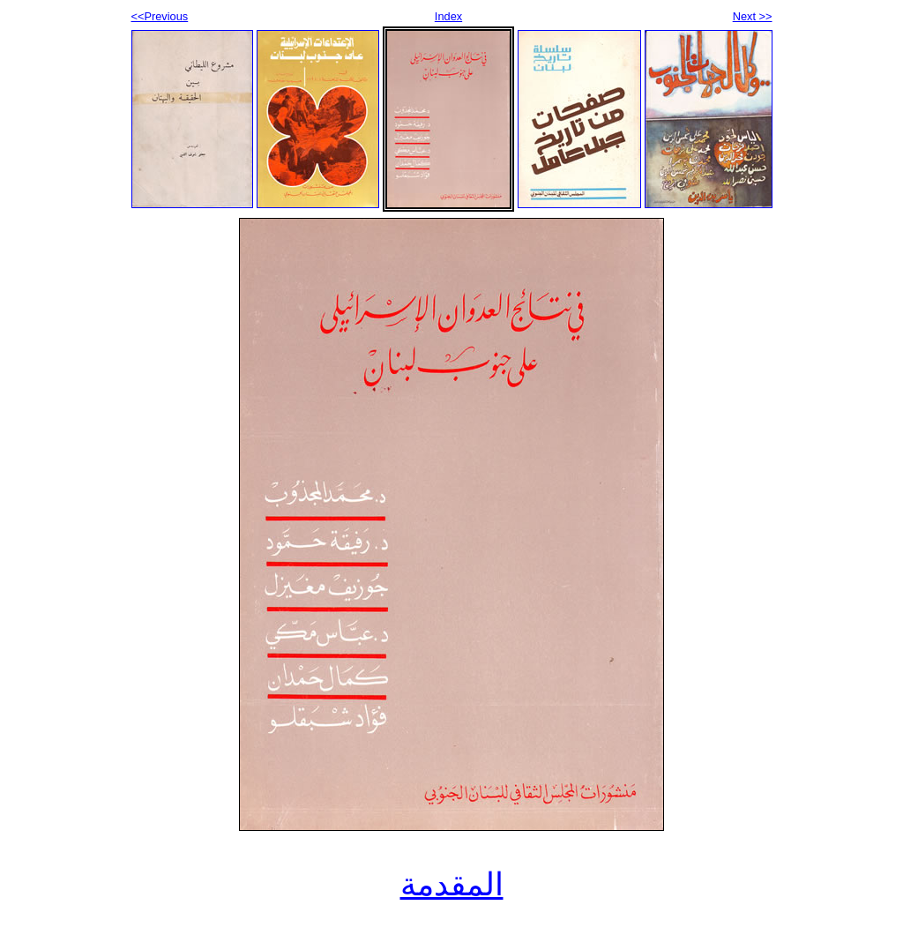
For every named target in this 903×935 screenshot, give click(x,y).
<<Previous (160, 16)
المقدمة (452, 884)
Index (448, 16)
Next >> (752, 16)
